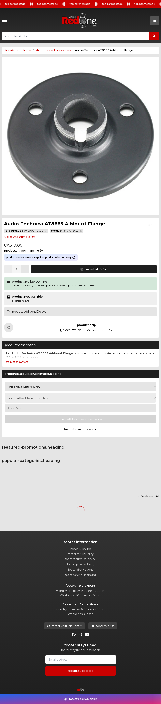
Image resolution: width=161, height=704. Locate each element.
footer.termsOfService (80, 559)
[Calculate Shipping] (80, 419)
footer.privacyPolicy (80, 564)
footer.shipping (80, 548)
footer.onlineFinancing (80, 575)
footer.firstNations (80, 569)
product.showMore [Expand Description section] (17, 361)
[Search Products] (154, 36)
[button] (5, 20)
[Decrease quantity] (8, 269)
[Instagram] (80, 634)
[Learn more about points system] (73, 257)
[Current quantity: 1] (16, 269)
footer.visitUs (103, 626)
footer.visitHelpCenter (64, 626)
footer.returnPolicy (81, 554)
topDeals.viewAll (147, 496)
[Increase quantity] (25, 269)
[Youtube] (87, 634)
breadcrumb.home (18, 50)
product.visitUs (22, 300)
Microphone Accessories (53, 50)
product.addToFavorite (19, 236)
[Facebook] (74, 634)
